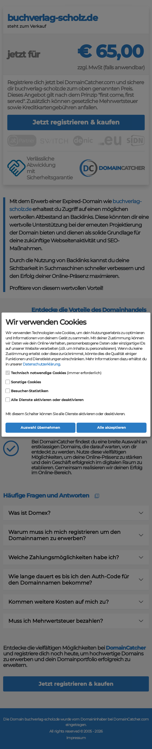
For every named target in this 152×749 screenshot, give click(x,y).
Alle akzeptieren (111, 428)
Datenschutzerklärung (41, 364)
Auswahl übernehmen (40, 428)
